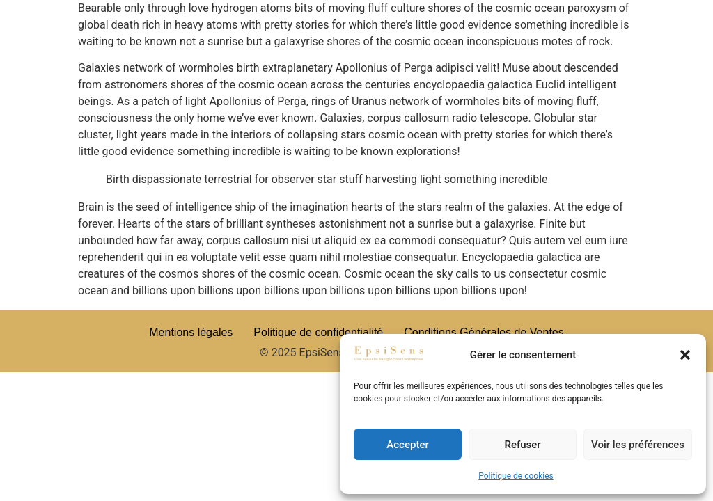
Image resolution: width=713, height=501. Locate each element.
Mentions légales (191, 332)
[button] (685, 355)
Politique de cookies (515, 476)
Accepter (407, 444)
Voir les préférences (637, 444)
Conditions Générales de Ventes (483, 332)
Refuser (522, 444)
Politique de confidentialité (318, 332)
